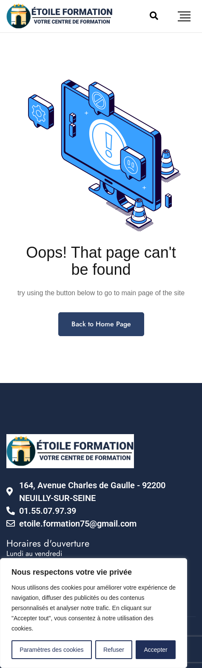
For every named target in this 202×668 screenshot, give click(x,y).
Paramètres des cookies (51, 649)
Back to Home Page (101, 324)
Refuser (113, 649)
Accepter (156, 649)
